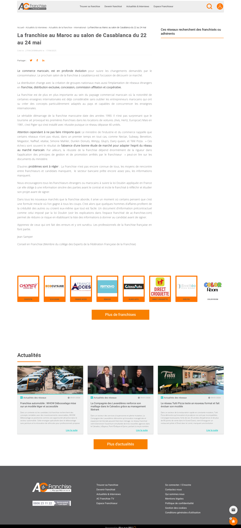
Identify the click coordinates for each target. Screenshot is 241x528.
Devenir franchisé (105, 489)
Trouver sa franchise (107, 485)
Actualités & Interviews (36, 27)
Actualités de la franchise (60, 27)
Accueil (20, 27)
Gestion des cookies (176, 508)
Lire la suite (71, 430)
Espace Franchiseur (106, 503)
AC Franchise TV (105, 499)
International (80, 27)
